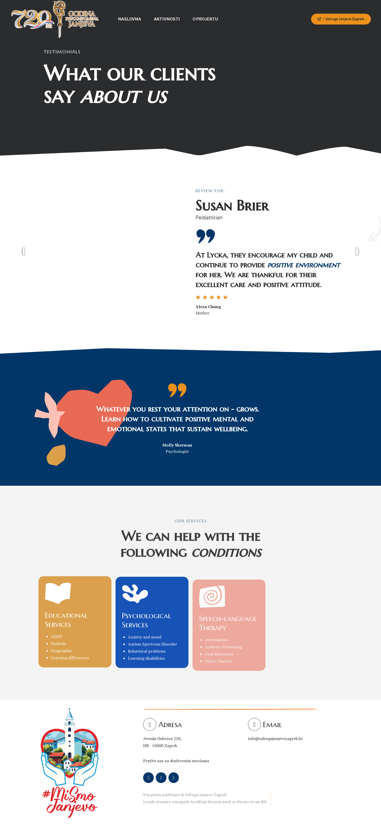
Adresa (170, 724)
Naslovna (129, 19)
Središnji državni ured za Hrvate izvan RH (228, 801)
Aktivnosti (167, 19)
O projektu (205, 19)
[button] (23, 251)
